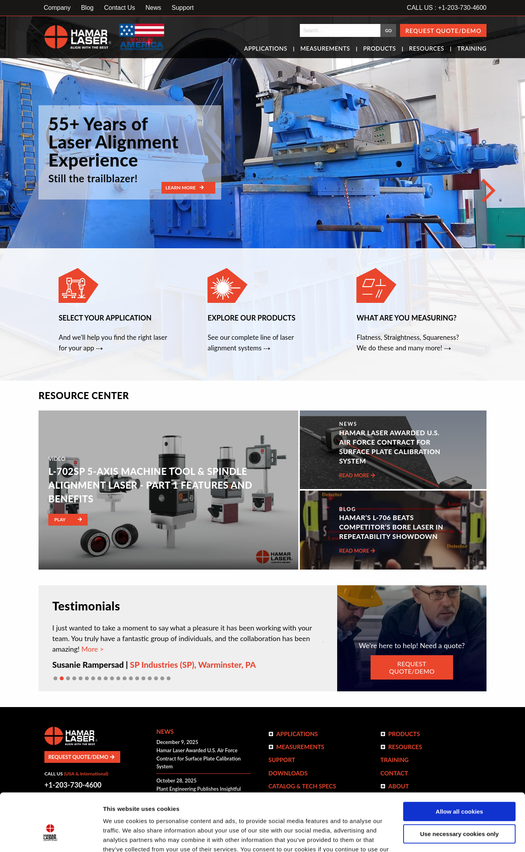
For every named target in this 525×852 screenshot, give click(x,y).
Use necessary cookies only (459, 789)
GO (388, 30)
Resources (426, 49)
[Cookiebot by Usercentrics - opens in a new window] (51, 837)
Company (57, 7)
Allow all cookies (459, 767)
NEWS (348, 424)
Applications (265, 49)
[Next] (489, 190)
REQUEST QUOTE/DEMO (412, 667)
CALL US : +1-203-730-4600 (446, 7)
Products (379, 49)
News (153, 7)
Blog (87, 7)
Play (68, 519)
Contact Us (119, 7)
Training (471, 49)
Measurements (325, 49)
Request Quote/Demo (443, 30)
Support (183, 7)
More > (91, 649)
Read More (357, 475)
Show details (121, 836)
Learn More (184, 188)
